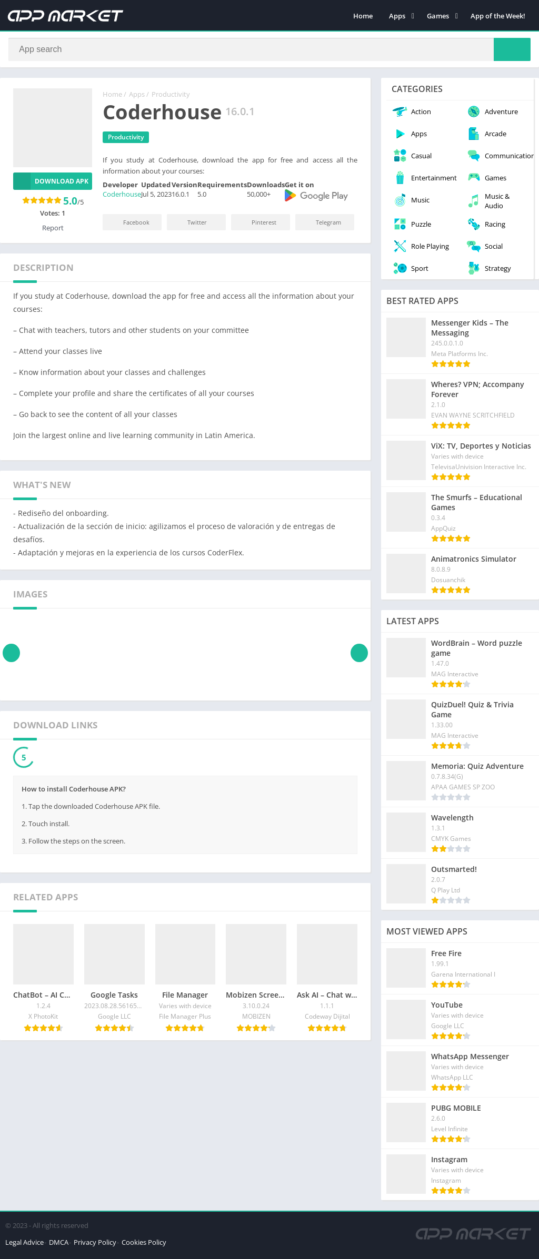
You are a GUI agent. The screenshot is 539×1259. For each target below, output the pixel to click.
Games (438, 16)
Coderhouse (122, 197)
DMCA (58, 1245)
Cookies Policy (144, 1245)
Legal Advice (24, 1245)
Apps (397, 16)
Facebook (129, 225)
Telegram (321, 225)
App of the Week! (498, 16)
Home (363, 16)
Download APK (50, 184)
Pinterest (256, 225)
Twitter (190, 225)
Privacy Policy (95, 1245)
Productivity (171, 97)
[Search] (269, 51)
